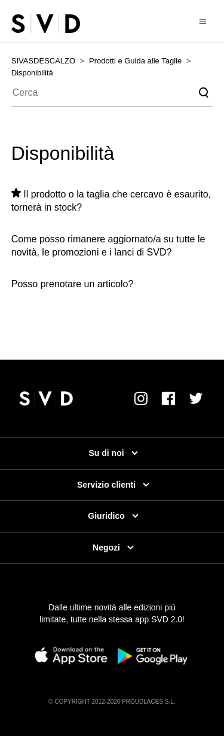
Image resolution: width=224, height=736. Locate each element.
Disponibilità (32, 72)
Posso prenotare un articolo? (72, 284)
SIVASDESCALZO (43, 60)
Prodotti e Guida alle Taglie (135, 60)
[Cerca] (112, 92)
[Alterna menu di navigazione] (203, 21)
